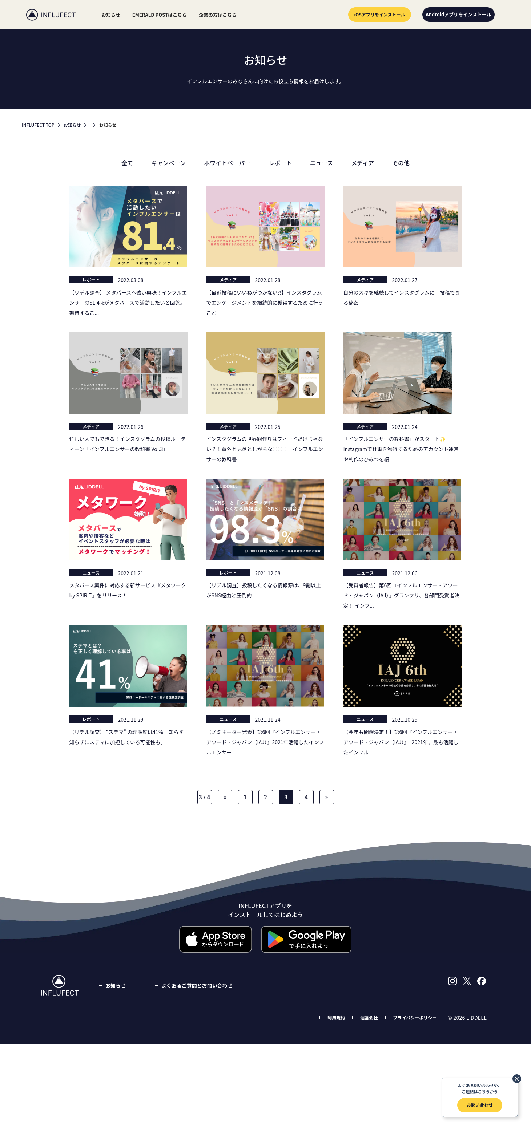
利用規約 (336, 1017)
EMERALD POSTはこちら (159, 14)
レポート (280, 162)
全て (127, 162)
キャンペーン (168, 162)
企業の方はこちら (218, 14)
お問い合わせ (480, 1105)
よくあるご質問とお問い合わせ (197, 985)
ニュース (321, 162)
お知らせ (110, 14)
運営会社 (369, 1017)
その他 (401, 162)
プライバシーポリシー (415, 1017)
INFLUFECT (51, 14)
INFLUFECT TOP (38, 125)
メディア (362, 162)
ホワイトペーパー (227, 162)
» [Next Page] (326, 796)
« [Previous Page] (224, 796)
